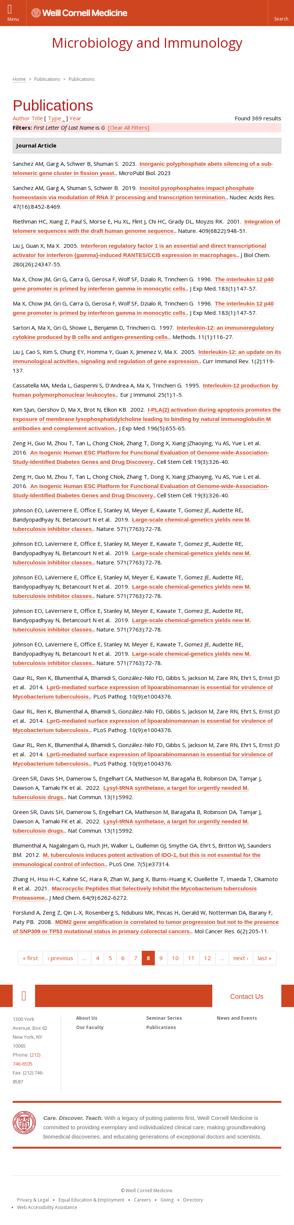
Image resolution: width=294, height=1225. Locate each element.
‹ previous (60, 958)
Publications (161, 1027)
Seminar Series (164, 1018)
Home (19, 79)
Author (21, 118)
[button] (281, 13)
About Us (86, 1018)
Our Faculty (90, 1027)
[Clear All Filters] (128, 127)
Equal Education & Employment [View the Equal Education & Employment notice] (91, 1200)
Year (75, 118)
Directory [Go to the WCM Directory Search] (193, 1200)
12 (207, 958)
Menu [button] (13, 19)
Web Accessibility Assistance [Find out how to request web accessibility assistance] (47, 1207)
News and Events (237, 1018)
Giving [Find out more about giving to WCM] (166, 1200)
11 (191, 958)
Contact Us (246, 996)
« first (30, 958)
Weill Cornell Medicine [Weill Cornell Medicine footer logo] (147, 1163)
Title (37, 118)
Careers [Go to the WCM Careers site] (142, 1200)
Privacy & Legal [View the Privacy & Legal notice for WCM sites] (33, 1200)
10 (175, 958)
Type (54, 118)
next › (241, 958)
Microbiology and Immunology (147, 43)
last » (265, 958)
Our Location (24, 996)
